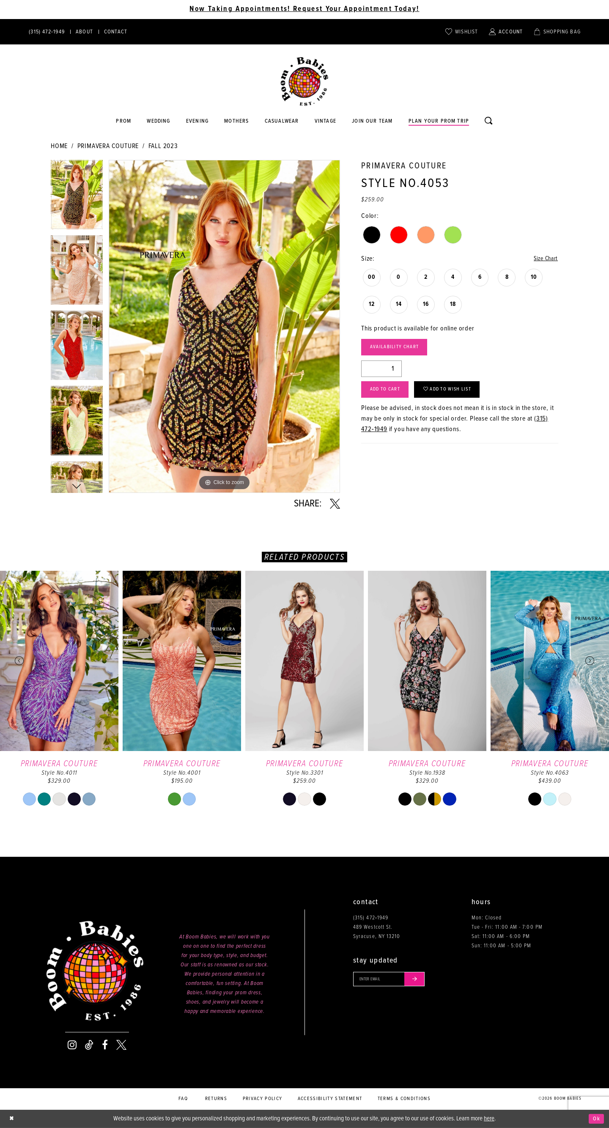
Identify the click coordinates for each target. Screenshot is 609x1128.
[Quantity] (381, 372)
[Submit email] (424, 980)
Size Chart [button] (543, 259)
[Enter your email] (394, 980)
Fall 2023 (163, 146)
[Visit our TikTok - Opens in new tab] (89, 1045)
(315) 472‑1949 (370, 918)
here (489, 1118)
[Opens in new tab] (282, 121)
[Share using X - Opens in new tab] (335, 504)
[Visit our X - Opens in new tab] (121, 1045)
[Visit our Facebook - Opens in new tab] (105, 1045)
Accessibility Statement (330, 1098)
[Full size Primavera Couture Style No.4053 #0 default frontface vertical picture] (224, 326)
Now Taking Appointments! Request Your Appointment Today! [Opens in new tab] (304, 9)
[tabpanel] (77, 197)
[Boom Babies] (304, 81)
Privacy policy (263, 1098)
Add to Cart (389, 395)
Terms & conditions (404, 1098)
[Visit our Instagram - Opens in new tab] (72, 1045)
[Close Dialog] (12, 1118)
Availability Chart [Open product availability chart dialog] (399, 349)
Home (59, 146)
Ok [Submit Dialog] (596, 1118)
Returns (216, 1098)
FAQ (183, 1098)
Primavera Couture (108, 146)
